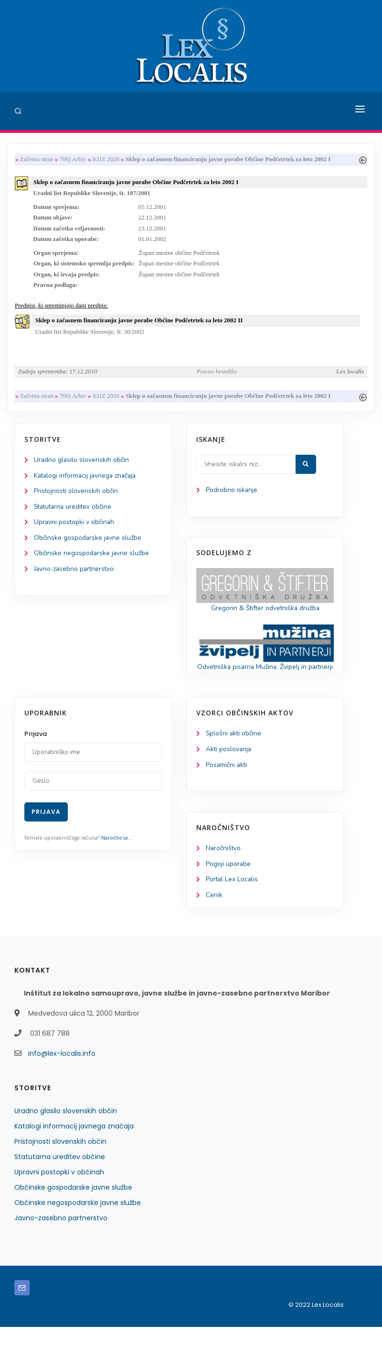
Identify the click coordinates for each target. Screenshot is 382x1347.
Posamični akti (227, 783)
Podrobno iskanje (232, 496)
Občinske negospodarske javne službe (92, 561)
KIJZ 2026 (106, 159)
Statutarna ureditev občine (74, 513)
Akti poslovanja (229, 767)
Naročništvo (224, 867)
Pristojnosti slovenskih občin (76, 497)
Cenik (214, 915)
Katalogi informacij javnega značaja (87, 481)
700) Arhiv (72, 159)
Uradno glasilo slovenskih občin (82, 465)
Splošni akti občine (234, 751)
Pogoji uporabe (228, 883)
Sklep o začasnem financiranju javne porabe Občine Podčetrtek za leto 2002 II (139, 324)
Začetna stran (36, 159)
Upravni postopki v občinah (75, 529)
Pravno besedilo (216, 376)
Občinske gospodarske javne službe (88, 544)
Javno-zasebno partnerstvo (75, 576)
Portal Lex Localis (232, 899)
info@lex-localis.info (62, 1073)
